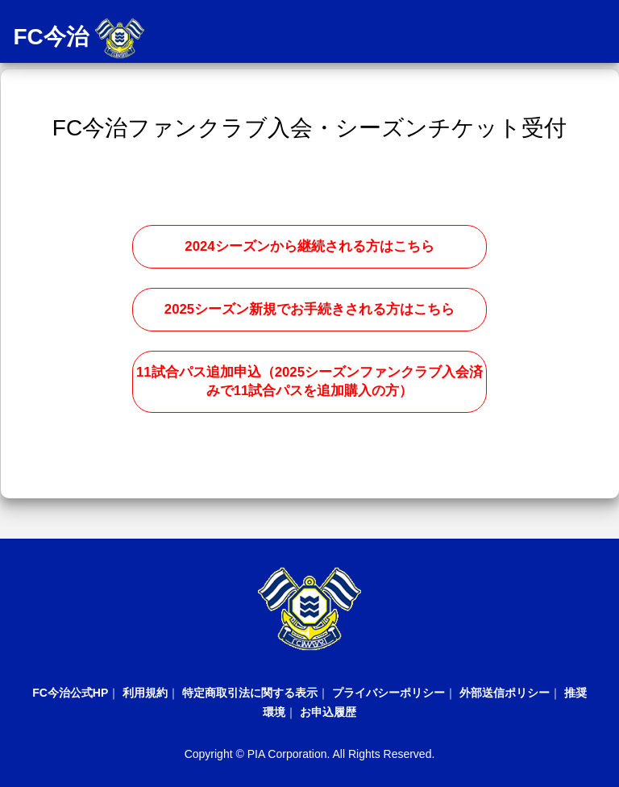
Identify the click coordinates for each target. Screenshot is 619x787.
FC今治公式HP (70, 692)
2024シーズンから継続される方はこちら (309, 246)
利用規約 (145, 692)
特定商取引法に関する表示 (250, 692)
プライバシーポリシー (388, 692)
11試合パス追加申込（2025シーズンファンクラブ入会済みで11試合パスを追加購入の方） (309, 381)
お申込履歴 (328, 712)
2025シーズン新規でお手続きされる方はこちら (309, 309)
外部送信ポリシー (504, 692)
